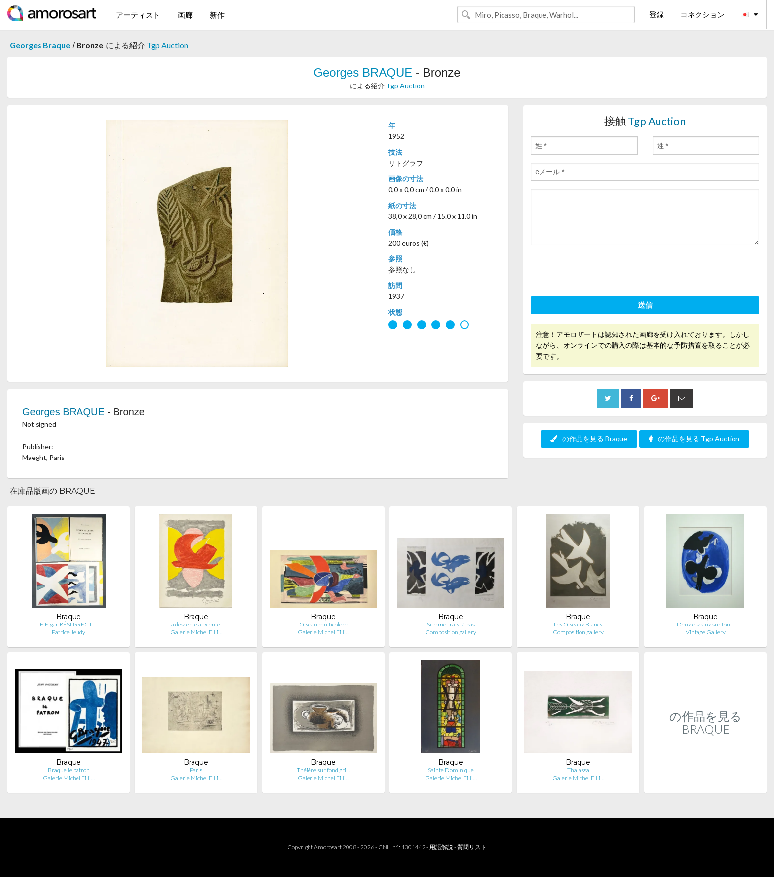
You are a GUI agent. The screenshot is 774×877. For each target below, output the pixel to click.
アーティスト (138, 14)
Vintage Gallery (706, 632)
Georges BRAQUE (362, 72)
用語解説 (441, 847)
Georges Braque (40, 45)
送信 (645, 304)
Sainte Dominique (451, 770)
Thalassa (578, 770)
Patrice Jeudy (68, 632)
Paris (196, 770)
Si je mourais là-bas (451, 624)
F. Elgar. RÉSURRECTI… (69, 624)
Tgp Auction (167, 45)
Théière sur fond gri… (323, 770)
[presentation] (606, 272)
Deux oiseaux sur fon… (705, 624)
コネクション (702, 14)
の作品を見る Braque (588, 438)
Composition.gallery (451, 632)
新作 (217, 14)
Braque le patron (69, 770)
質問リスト (472, 847)
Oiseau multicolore (323, 624)
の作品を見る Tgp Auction (694, 438)
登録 (656, 14)
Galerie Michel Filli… (196, 632)
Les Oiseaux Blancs (578, 624)
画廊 (185, 14)
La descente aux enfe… (196, 624)
